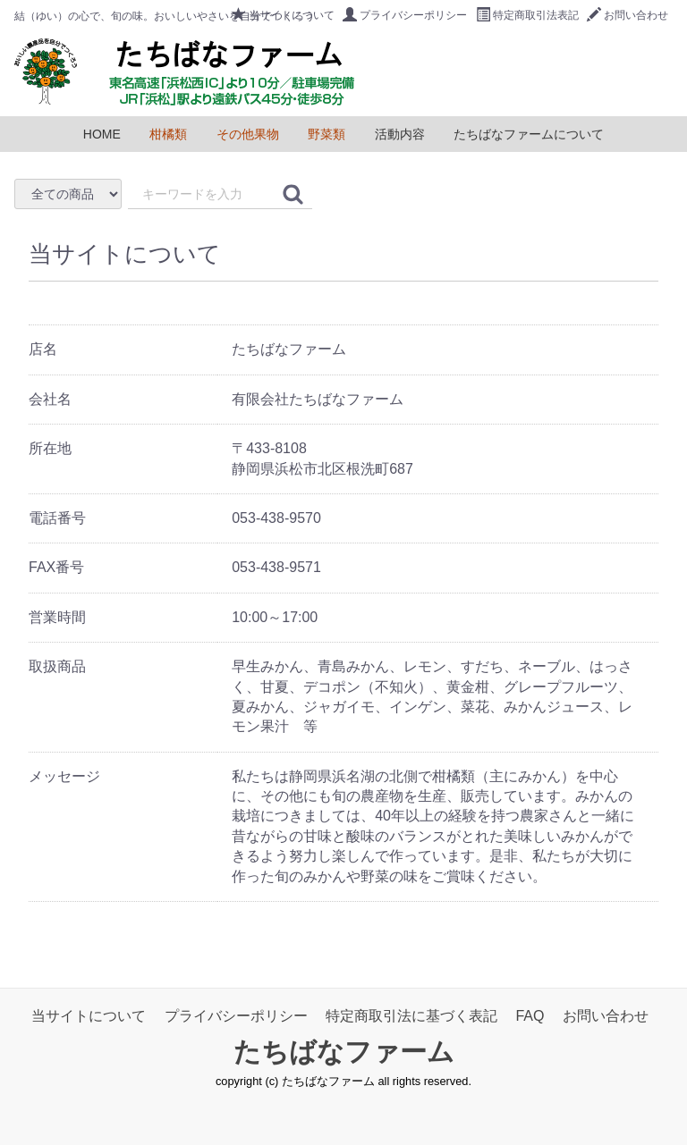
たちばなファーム (343, 1051)
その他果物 (247, 134)
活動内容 (400, 134)
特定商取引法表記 (527, 15)
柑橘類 (168, 134)
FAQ (529, 1015)
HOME (102, 134)
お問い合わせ (627, 15)
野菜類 (326, 134)
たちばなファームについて (529, 134)
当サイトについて (283, 15)
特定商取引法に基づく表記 (411, 1015)
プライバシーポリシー (405, 15)
